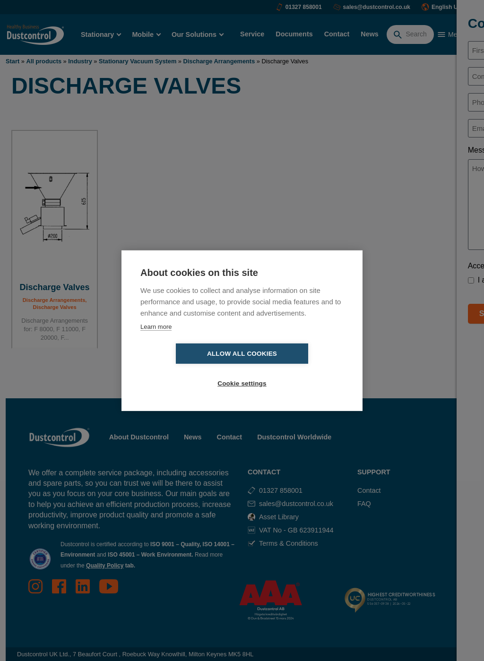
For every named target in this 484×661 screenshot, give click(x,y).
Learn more (156, 341)
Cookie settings (296, 368)
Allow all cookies (188, 368)
